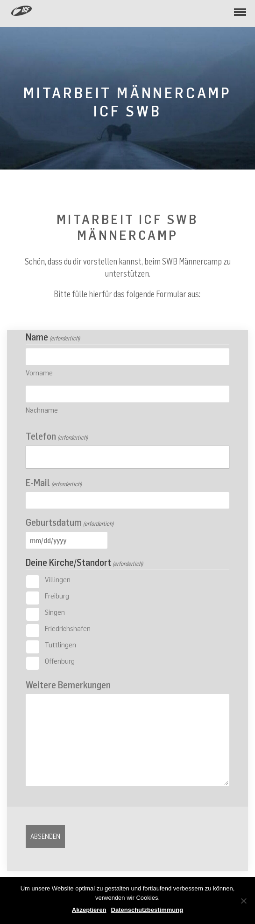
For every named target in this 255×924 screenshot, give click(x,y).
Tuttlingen (60, 644)
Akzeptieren (89, 909)
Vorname (39, 372)
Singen (55, 612)
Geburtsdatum (69, 522)
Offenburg (60, 661)
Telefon (57, 436)
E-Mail (54, 483)
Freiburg (57, 595)
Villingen (58, 579)
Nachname (42, 409)
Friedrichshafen (68, 628)
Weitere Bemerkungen (68, 685)
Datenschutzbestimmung (147, 909)
